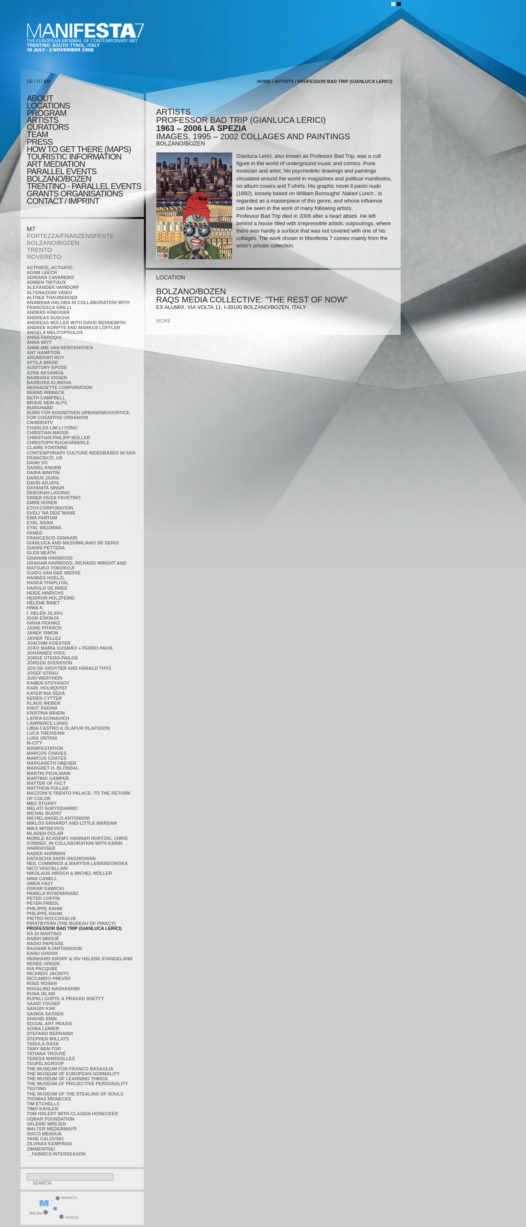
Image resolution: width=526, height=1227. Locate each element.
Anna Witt (39, 342)
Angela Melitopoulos (55, 332)
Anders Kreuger (48, 312)
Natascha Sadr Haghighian (61, 858)
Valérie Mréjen (46, 1123)
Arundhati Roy (45, 357)
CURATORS (48, 127)
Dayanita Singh (45, 487)
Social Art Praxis (49, 1023)
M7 (31, 228)
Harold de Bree (47, 588)
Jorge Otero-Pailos (52, 657)
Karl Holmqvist (47, 687)
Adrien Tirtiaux (46, 282)
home (264, 81)
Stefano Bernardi (50, 1033)
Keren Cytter (44, 698)
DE (30, 81)
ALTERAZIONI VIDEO (49, 292)
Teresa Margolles (51, 1058)
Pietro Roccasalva (51, 918)
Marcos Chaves (47, 753)
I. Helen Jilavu (45, 613)
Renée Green (43, 963)
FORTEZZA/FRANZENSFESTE (70, 235)
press (40, 141)
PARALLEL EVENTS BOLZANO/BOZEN (62, 175)
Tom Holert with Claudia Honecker (72, 1113)
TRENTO (39, 249)
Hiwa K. (35, 607)
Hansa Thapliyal (48, 582)
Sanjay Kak (41, 1008)
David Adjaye (43, 482)
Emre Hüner (42, 502)
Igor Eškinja (43, 618)
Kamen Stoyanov (48, 682)
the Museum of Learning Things (67, 1078)
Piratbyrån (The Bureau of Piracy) (71, 923)
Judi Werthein (44, 678)
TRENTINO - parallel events (84, 186)
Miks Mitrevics (45, 828)
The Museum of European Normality (73, 1073)
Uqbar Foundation (50, 1118)
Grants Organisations (75, 193)
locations (48, 105)
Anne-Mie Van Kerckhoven (60, 347)
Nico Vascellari (47, 868)
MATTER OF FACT (46, 783)
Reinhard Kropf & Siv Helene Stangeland (80, 958)
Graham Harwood (50, 558)
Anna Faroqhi (44, 337)
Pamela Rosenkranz (52, 893)
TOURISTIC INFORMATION (74, 156)
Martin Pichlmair (49, 773)
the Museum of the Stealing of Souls (75, 1093)
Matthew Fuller (48, 788)
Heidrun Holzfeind (50, 597)
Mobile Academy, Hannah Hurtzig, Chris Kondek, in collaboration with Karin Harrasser (77, 843)
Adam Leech (42, 272)
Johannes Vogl (46, 652)
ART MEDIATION (56, 164)
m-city (34, 742)
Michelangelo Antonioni (58, 818)
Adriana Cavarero (50, 277)
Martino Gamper (48, 778)
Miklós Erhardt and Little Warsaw (72, 823)
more (163, 321)
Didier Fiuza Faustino (54, 497)
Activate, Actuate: (50, 267)
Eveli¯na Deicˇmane (51, 512)
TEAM (37, 134)
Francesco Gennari (52, 537)
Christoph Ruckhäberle (58, 442)
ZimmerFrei (41, 1148)
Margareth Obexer (51, 763)
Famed (35, 532)
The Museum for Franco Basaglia (70, 1068)
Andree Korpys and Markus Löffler (73, 327)
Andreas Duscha (48, 317)
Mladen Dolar (45, 833)
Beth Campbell (46, 397)
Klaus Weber (43, 703)
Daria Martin (43, 472)
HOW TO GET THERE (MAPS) (79, 149)
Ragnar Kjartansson (54, 948)
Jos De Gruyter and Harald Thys (69, 668)
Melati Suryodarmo (52, 808)
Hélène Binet (43, 602)
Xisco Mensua (44, 1133)
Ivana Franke (43, 622)
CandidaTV (40, 422)
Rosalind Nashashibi (53, 988)
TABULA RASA (43, 1043)
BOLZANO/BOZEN (53, 242)
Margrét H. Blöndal (53, 768)
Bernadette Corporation (59, 387)
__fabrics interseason (56, 1153)
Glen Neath (41, 552)
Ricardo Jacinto (48, 973)
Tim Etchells (43, 1103)
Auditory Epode (47, 367)
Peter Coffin (43, 898)
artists (42, 120)
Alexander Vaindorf (53, 287)
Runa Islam (41, 993)
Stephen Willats (48, 1038)
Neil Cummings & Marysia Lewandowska (77, 863)
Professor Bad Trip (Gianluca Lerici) (74, 928)
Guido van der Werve (54, 572)
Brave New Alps (47, 402)
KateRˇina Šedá (46, 693)
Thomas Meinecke (49, 1098)
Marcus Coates (46, 758)
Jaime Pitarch (44, 627)
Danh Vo (37, 462)
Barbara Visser (47, 377)
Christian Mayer (48, 432)
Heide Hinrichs (45, 592)
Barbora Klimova (49, 382)
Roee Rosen (42, 983)
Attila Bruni (42, 362)
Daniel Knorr (44, 467)
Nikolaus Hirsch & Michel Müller (69, 873)
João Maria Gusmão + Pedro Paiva (70, 648)
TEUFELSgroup (45, 1063)
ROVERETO (44, 256)
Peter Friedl (43, 903)
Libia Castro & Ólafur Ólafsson (68, 728)
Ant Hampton (43, 352)
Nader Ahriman (46, 853)
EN (47, 81)
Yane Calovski (45, 1138)
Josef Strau (42, 673)
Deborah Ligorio (48, 492)
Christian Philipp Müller (58, 437)
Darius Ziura (43, 477)
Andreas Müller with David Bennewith (76, 322)
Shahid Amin (42, 1018)
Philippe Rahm (44, 908)
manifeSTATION (45, 748)
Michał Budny (44, 813)
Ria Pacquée (42, 968)
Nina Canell (42, 878)
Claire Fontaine (47, 447)
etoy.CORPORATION (50, 507)
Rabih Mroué (43, 938)
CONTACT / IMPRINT (63, 201)
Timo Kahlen (42, 1108)
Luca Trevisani (46, 733)
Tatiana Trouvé (46, 1053)
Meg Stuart (42, 803)
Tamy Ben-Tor (44, 1048)
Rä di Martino (44, 933)
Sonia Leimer (43, 1028)
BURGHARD (40, 407)
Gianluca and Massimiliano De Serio (73, 542)
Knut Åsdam (42, 708)
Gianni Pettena (46, 547)
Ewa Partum (42, 517)
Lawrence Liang (47, 723)
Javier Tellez (44, 638)
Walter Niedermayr (52, 1128)
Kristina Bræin (46, 712)
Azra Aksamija (45, 372)
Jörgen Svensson (49, 662)
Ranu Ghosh (42, 953)
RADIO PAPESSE (45, 943)
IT (39, 81)
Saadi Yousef (43, 1003)
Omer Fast (40, 883)
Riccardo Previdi (48, 978)
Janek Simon (42, 632)
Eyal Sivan (40, 522)
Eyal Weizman (44, 527)
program (46, 113)
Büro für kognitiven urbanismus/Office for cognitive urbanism (78, 415)
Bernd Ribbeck (46, 392)
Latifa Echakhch (48, 718)
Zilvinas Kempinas (49, 1143)
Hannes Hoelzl (46, 577)
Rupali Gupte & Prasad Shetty (65, 998)
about (40, 98)
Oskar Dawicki (45, 888)
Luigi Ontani (42, 738)
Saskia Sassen (45, 1013)
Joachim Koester (49, 643)
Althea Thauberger (52, 297)
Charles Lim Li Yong (52, 427)
